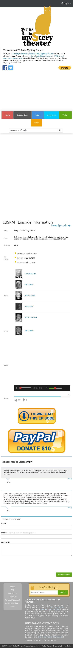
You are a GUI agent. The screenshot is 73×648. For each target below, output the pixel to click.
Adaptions (51, 115)
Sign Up (63, 592)
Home (7, 115)
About (12, 586)
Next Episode (61, 225)
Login (65, 3)
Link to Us (13, 596)
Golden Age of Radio (50, 609)
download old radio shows (41, 56)
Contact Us (12, 593)
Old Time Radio (57, 607)
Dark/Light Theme (12, 603)
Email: (18, 533)
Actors (37, 115)
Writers (65, 115)
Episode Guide (22, 115)
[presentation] (22, 564)
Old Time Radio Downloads (50, 637)
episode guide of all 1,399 (32, 54)
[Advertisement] (36, 89)
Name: (4, 523)
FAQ (12, 590)
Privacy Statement (12, 600)
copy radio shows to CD (12, 58)
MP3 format (59, 56)
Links (36, 123)
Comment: (5, 542)
